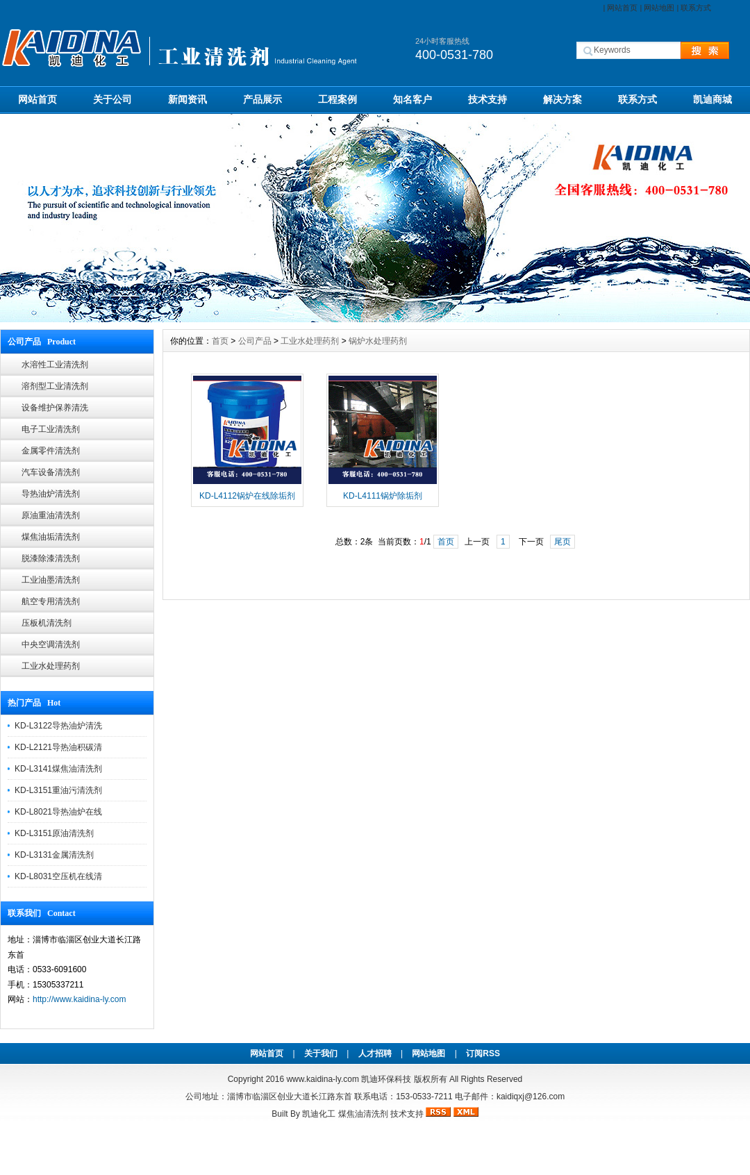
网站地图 (659, 7)
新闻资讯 (187, 99)
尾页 (562, 542)
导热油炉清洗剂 (51, 494)
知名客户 (412, 99)
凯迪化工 (318, 1114)
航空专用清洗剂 (51, 601)
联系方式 (696, 7)
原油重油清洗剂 (51, 515)
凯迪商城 (712, 99)
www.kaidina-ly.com (322, 1079)
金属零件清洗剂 (51, 451)
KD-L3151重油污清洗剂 (58, 790)
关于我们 (321, 1053)
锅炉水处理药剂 (378, 341)
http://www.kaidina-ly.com (79, 999)
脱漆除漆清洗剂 (51, 558)
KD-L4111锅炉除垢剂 (382, 496)
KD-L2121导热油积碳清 (58, 747)
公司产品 (255, 341)
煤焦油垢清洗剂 (51, 537)
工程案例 (337, 99)
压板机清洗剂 (47, 623)
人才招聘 (375, 1053)
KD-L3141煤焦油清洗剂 (58, 769)
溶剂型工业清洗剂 (55, 386)
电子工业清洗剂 (51, 429)
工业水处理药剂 (51, 666)
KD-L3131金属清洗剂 (54, 855)
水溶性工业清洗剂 (55, 364)
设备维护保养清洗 (55, 407)
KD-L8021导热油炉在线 (58, 812)
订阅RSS (483, 1053)
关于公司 (112, 99)
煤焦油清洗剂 (363, 1114)
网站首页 (622, 7)
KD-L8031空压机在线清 (58, 876)
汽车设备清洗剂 (51, 472)
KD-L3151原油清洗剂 (54, 833)
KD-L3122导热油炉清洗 (58, 726)
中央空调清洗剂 (51, 644)
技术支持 (487, 99)
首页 (220, 341)
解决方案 (562, 99)
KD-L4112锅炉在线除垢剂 (247, 496)
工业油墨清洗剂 (51, 580)
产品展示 (262, 99)
